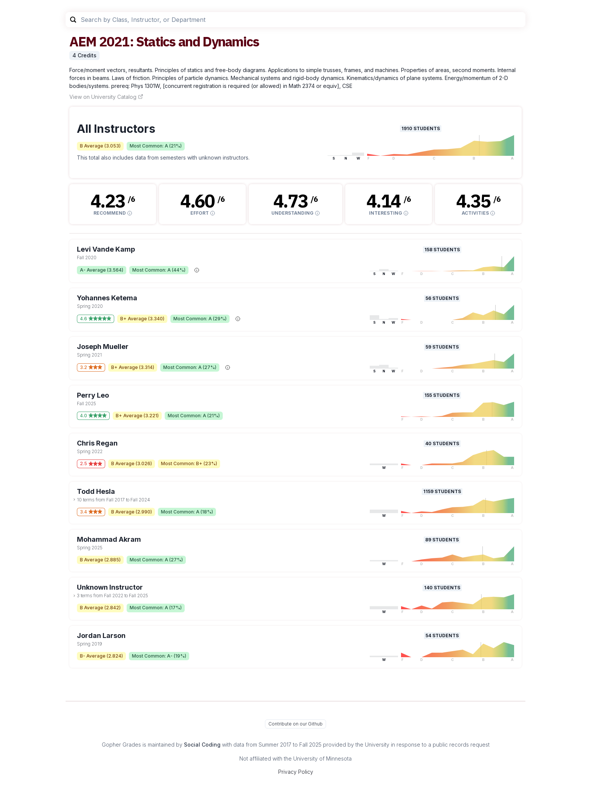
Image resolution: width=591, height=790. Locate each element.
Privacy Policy (295, 771)
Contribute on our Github (295, 724)
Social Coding (202, 744)
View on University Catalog (106, 97)
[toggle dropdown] (74, 499)
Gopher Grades (121, 744)
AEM (82, 41)
